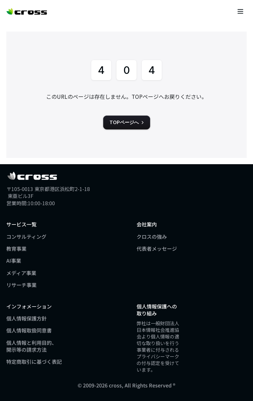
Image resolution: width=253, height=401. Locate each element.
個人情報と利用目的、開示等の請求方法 (31, 346)
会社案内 (147, 224)
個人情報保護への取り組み (157, 309)
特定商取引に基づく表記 (34, 361)
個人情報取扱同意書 (29, 330)
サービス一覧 (21, 224)
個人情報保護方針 (26, 318)
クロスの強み (152, 236)
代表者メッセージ (157, 248)
